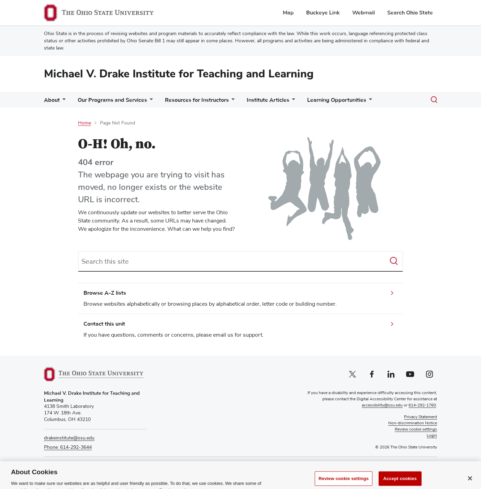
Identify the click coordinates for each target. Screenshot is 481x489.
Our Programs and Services (112, 100)
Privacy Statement (420, 417)
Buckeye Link (323, 13)
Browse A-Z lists (104, 293)
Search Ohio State (410, 13)
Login (432, 436)
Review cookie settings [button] (416, 429)
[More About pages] (62, 101)
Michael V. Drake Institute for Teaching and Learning (179, 73)
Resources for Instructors (197, 100)
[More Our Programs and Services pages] (150, 101)
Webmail (363, 13)
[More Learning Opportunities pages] (369, 101)
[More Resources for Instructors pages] (231, 101)
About (52, 100)
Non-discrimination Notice (412, 423)
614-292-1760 (422, 405)
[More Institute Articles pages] (292, 101)
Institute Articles (268, 100)
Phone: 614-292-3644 (68, 447)
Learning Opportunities (336, 100)
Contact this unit (104, 324)
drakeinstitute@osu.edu (69, 438)
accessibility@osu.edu (382, 405)
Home (84, 123)
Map (288, 13)
